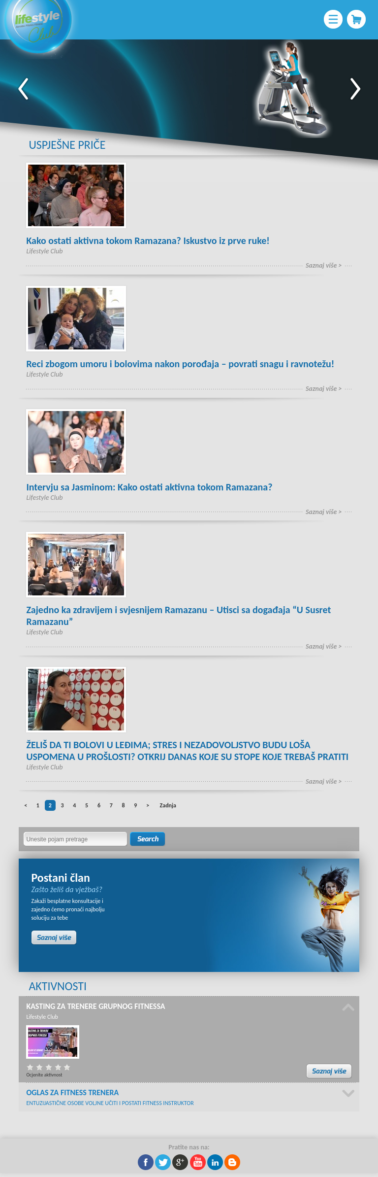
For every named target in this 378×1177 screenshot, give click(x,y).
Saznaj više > (324, 265)
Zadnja (168, 805)
